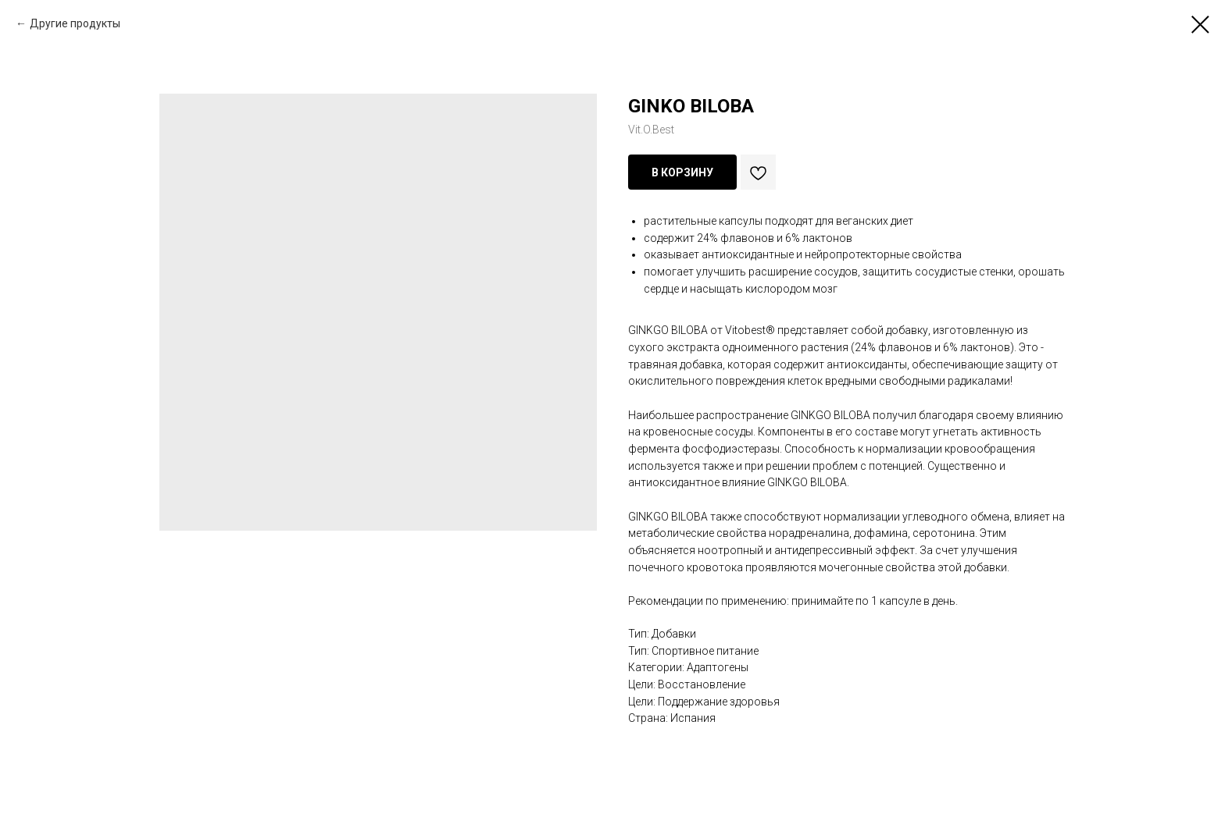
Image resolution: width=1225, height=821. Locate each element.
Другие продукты (75, 23)
